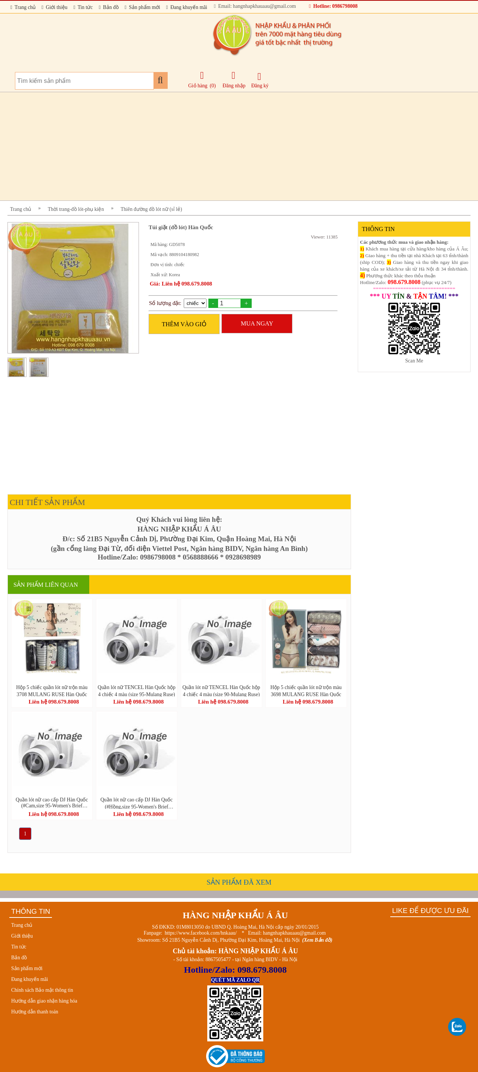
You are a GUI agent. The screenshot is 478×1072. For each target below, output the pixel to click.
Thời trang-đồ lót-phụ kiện (76, 209)
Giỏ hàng (197, 85)
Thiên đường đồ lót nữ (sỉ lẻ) (151, 209)
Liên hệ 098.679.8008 (53, 702)
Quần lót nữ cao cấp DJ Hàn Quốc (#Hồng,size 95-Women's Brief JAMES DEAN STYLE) (136, 803)
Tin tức (83, 7)
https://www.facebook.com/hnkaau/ (201, 933)
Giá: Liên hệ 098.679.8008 (181, 284)
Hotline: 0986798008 (333, 6)
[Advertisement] (231, 146)
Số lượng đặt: (165, 303)
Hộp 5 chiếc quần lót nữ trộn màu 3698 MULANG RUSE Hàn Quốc (306, 691)
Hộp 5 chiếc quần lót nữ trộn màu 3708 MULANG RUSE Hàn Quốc (51, 691)
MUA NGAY (257, 323)
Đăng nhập (234, 79)
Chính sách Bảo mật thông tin (42, 990)
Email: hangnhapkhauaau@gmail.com (255, 6)
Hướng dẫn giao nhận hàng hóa (44, 1001)
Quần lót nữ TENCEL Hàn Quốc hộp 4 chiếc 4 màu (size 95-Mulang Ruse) (137, 691)
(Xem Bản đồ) (317, 940)
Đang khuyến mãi (186, 7)
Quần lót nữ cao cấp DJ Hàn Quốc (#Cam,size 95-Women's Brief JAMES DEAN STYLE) (52, 803)
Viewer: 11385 (324, 237)
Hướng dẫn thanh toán (34, 1012)
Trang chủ (22, 7)
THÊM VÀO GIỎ (184, 324)
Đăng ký (260, 80)
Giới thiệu (54, 7)
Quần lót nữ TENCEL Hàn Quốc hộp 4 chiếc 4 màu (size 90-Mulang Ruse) (221, 691)
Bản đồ (108, 7)
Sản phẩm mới (142, 7)
